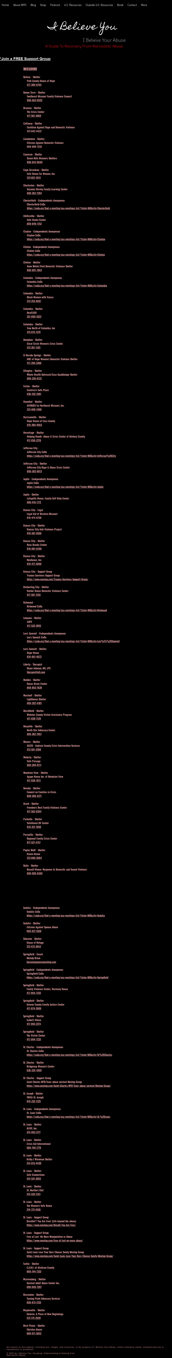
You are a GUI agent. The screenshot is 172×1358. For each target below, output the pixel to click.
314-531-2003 (34, 1178)
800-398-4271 (34, 796)
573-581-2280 (34, 749)
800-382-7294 (34, 193)
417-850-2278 (34, 440)
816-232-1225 (34, 1101)
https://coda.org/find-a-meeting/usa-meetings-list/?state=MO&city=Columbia (67, 285)
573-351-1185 (33, 347)
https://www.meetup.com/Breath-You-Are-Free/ (51, 1225)
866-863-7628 (34, 687)
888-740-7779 (34, 1147)
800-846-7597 (34, 1287)
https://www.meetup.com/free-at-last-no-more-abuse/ (55, 1240)
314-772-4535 (34, 1209)
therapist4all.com (36, 672)
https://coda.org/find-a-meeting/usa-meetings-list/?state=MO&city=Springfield (67, 977)
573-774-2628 (34, 1318)
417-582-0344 (34, 811)
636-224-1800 (34, 1070)
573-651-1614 (34, 177)
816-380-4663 (34, 425)
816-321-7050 (34, 827)
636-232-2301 (34, 394)
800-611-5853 (34, 1333)
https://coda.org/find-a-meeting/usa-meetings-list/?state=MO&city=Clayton (66, 239)
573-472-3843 (34, 946)
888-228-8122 (34, 378)
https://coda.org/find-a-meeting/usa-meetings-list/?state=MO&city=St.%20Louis (68, 1116)
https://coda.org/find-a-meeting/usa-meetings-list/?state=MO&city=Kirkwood (67, 610)
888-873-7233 (34, 1302)
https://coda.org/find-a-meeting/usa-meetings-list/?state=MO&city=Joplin (65, 487)
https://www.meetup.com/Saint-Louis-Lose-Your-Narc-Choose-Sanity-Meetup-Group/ (70, 1256)
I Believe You (82, 27)
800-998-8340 (34, 873)
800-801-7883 (34, 270)
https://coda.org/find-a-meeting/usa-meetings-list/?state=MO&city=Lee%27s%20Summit (73, 641)
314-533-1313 (33, 1194)
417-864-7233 (34, 993)
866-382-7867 (34, 734)
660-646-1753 (34, 223)
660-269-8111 (34, 765)
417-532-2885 (34, 625)
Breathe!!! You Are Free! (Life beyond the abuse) (51, 1221)
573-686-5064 (34, 858)
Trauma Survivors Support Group (43, 575)
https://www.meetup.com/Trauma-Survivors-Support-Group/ (57, 579)
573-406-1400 (34, 409)
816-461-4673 (34, 656)
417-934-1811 (34, 780)
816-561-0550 (34, 533)
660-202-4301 (34, 703)
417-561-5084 (34, 115)
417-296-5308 (34, 363)
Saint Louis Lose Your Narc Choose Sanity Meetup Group (55, 1252)
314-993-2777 (34, 1132)
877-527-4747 (34, 842)
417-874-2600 (34, 1008)
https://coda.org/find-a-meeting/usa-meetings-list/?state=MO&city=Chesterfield (68, 208)
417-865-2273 (34, 1024)
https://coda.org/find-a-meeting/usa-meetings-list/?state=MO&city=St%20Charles (69, 1055)
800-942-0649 (34, 162)
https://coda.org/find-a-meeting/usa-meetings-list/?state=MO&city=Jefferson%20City (71, 456)
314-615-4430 (34, 1163)
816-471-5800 (34, 564)
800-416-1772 (34, 502)
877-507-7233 (34, 595)
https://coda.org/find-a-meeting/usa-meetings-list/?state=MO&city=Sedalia (66, 915)
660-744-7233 (34, 1271)
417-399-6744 (34, 85)
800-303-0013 (34, 471)
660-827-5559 (34, 931)
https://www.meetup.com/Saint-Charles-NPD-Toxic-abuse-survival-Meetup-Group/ (69, 1086)
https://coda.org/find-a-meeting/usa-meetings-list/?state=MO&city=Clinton (66, 254)
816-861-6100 (34, 548)
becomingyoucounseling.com (41, 962)
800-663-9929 (34, 100)
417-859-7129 (34, 718)
